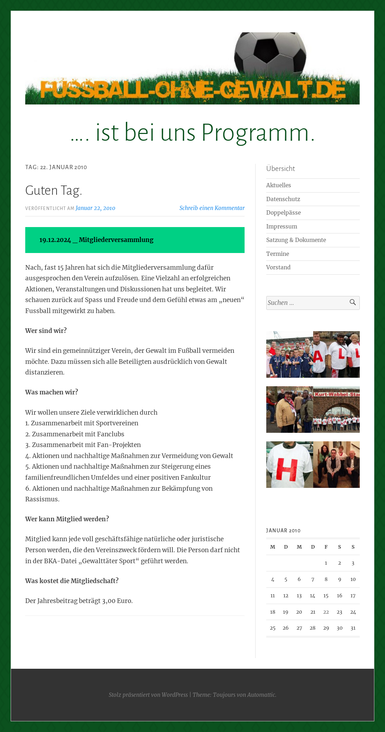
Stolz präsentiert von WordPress (148, 694)
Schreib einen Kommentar (212, 208)
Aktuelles (278, 185)
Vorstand (278, 267)
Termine (277, 254)
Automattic (261, 694)
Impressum (281, 226)
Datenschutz (283, 199)
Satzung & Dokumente (296, 240)
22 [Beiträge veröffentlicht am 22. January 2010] (326, 612)
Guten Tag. (53, 190)
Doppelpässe (283, 212)
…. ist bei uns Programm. (192, 132)
